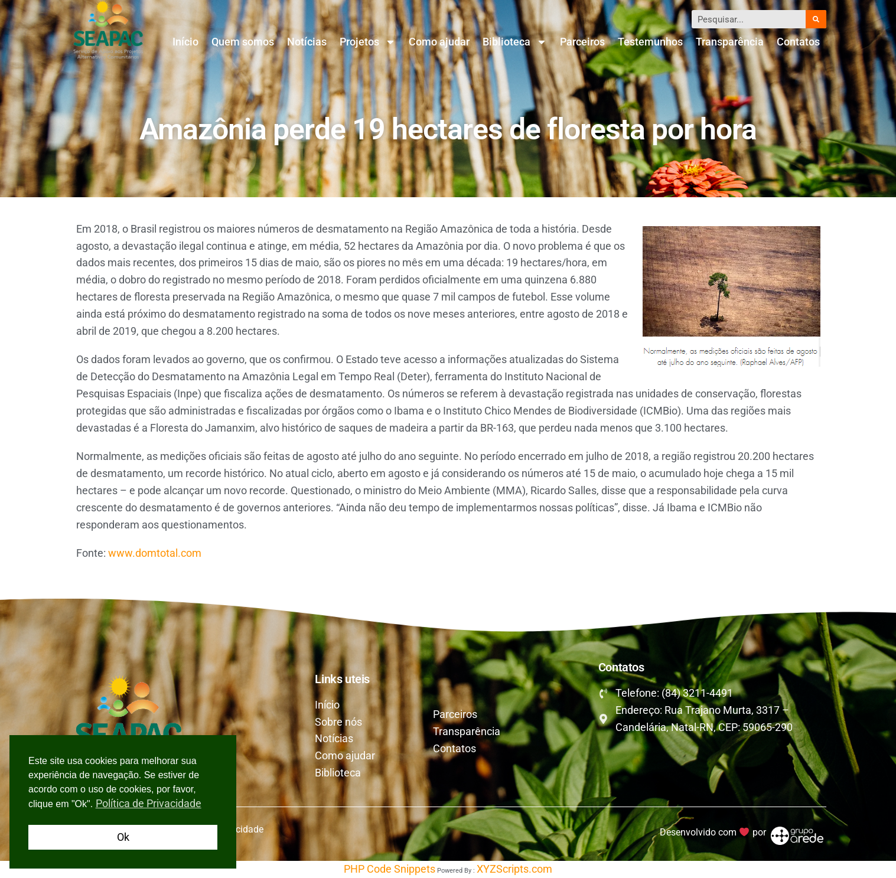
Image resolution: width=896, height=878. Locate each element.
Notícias (307, 41)
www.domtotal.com (154, 553)
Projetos (368, 42)
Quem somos (242, 41)
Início (185, 41)
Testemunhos (650, 41)
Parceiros (582, 41)
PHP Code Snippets (389, 869)
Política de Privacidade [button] (148, 803)
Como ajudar (439, 41)
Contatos (798, 41)
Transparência (730, 41)
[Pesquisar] (816, 19)
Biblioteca (515, 42)
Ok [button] (123, 837)
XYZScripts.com (514, 869)
